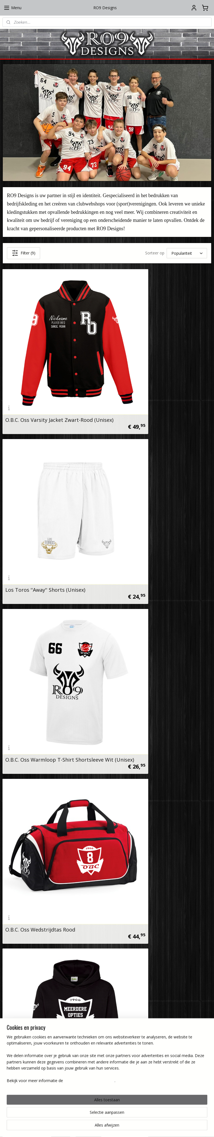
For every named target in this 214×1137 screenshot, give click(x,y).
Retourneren (129, 1063)
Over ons (60, 1032)
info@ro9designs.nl (26, 967)
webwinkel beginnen (117, 1127)
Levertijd (132, 1057)
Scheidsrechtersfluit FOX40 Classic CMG (52, 881)
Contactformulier (53, 1038)
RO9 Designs (21, 936)
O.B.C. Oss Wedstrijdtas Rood (147, 502)
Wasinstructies (127, 1032)
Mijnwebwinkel (166, 1127)
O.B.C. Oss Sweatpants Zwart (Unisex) (50, 754)
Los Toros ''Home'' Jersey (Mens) (150, 628)
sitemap (85, 1127)
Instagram (90, 936)
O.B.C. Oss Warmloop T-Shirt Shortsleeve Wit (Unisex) (39, 500)
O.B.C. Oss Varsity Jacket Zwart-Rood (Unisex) (49, 374)
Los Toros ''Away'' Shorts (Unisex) (152, 376)
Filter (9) (23, 253)
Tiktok (86, 961)
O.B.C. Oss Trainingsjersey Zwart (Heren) (151, 752)
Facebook (89, 948)
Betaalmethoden (125, 1069)
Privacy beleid (56, 1051)
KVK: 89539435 (22, 992)
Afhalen (133, 1051)
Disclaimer (59, 1057)
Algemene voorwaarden (47, 1045)
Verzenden (130, 1045)
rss (96, 1127)
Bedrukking (130, 1038)
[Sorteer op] (187, 253)
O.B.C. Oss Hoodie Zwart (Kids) (41, 628)
